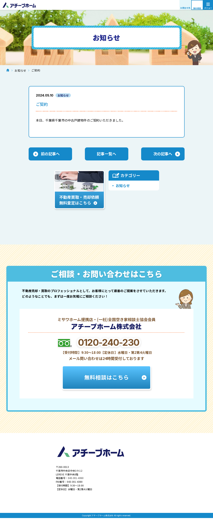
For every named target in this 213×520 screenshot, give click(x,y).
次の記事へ (163, 154)
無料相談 (197, 8)
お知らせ (123, 185)
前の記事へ (50, 154)
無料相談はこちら (106, 378)
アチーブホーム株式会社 (106, 5)
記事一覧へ (106, 154)
